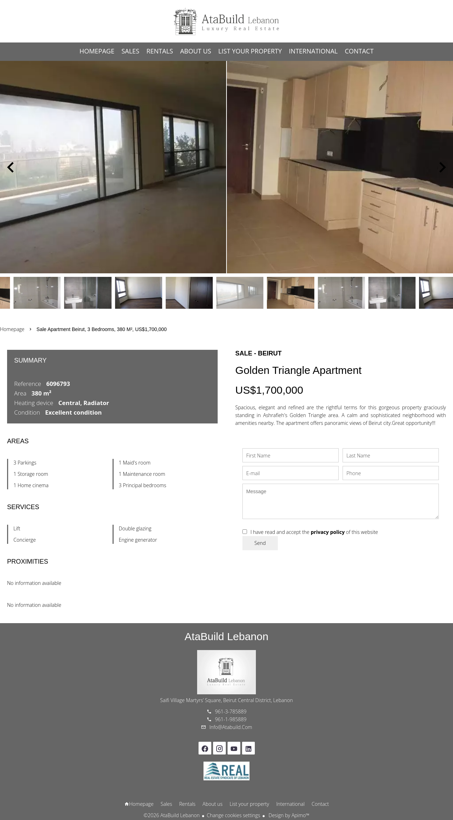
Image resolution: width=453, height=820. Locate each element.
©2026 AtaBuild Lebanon (172, 815)
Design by (288, 815)
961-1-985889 (231, 719)
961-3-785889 (231, 711)
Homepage (226, 21)
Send (260, 543)
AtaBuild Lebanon (227, 636)
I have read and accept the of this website (314, 532)
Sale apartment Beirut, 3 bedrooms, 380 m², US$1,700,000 (101, 329)
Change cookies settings (233, 815)
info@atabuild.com (231, 727)
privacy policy (328, 532)
